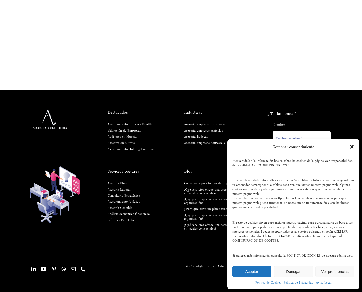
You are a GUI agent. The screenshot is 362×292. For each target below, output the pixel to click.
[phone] (83, 269)
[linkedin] (33, 269)
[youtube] (43, 269)
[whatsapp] (63, 269)
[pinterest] (53, 269)
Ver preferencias (335, 271)
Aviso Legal (323, 282)
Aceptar (251, 271)
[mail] (73, 269)
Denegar (293, 271)
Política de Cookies (268, 282)
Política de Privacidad (298, 282)
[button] (351, 146)
